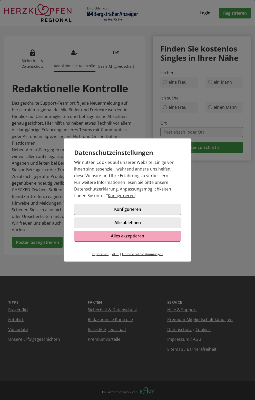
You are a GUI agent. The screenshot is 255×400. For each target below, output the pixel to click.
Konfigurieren (121, 195)
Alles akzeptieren (127, 236)
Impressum (100, 254)
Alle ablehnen (127, 222)
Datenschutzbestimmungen (142, 254)
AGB (115, 254)
